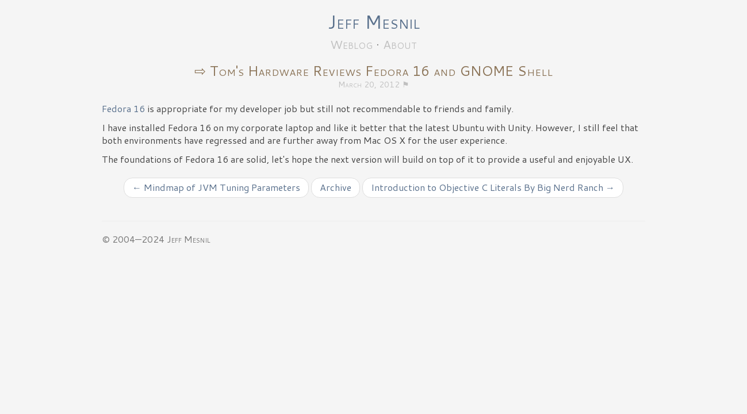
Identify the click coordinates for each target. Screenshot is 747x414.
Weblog (351, 44)
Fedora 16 (123, 108)
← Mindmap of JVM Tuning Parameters (216, 187)
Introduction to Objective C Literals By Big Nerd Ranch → (493, 187)
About (400, 44)
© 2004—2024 (133, 239)
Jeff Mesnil (374, 21)
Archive (335, 187)
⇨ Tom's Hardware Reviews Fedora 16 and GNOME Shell (373, 70)
